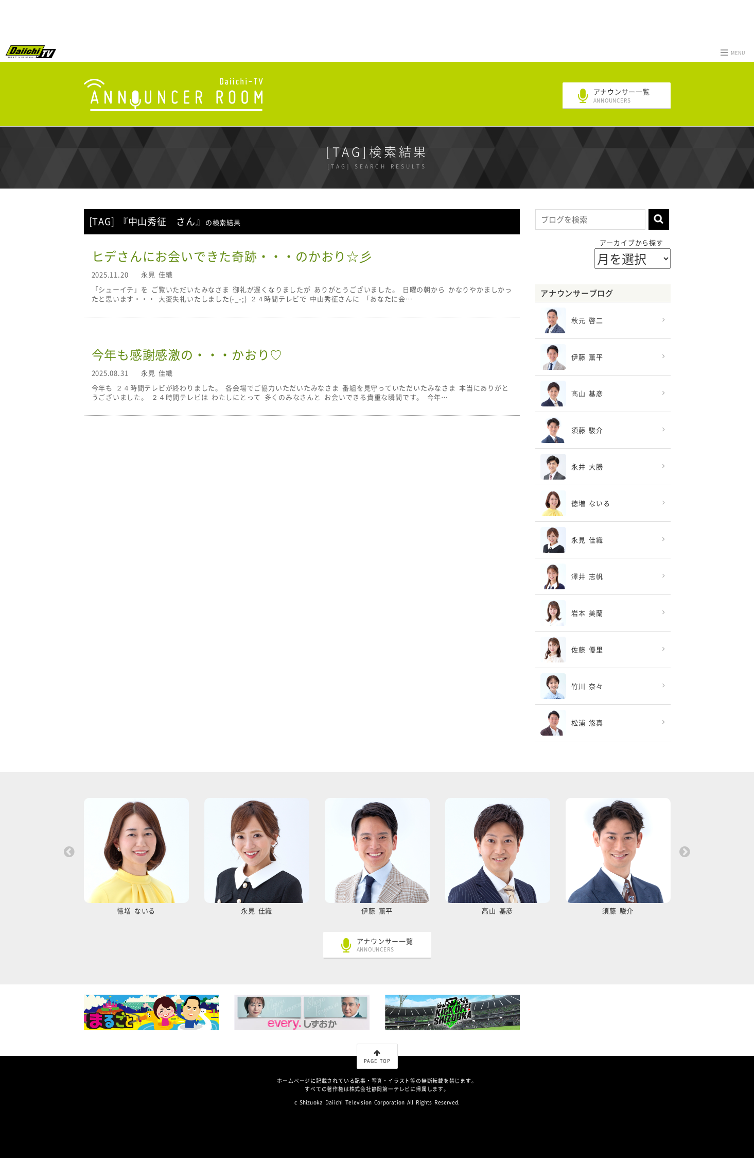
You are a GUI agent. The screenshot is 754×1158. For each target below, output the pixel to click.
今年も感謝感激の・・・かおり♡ (187, 354)
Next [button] (685, 852)
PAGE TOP (377, 1056)
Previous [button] (69, 852)
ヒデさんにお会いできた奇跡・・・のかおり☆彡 (232, 256)
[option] (136, 860)
